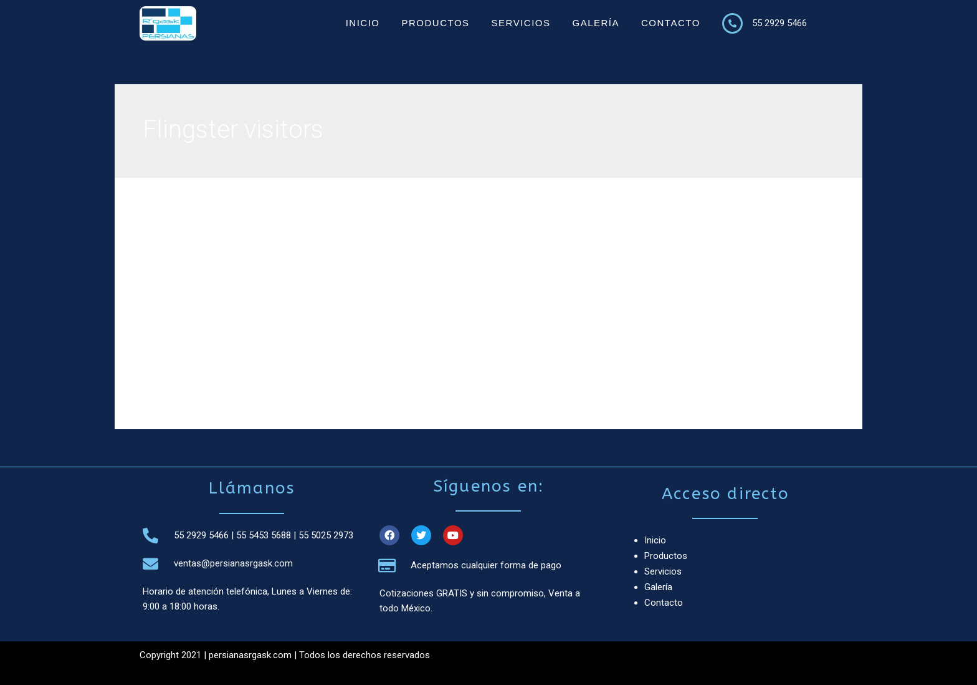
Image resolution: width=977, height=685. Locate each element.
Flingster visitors (210, 287)
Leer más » (199, 371)
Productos (435, 22)
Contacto (670, 22)
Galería (595, 22)
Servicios (521, 22)
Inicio (363, 22)
